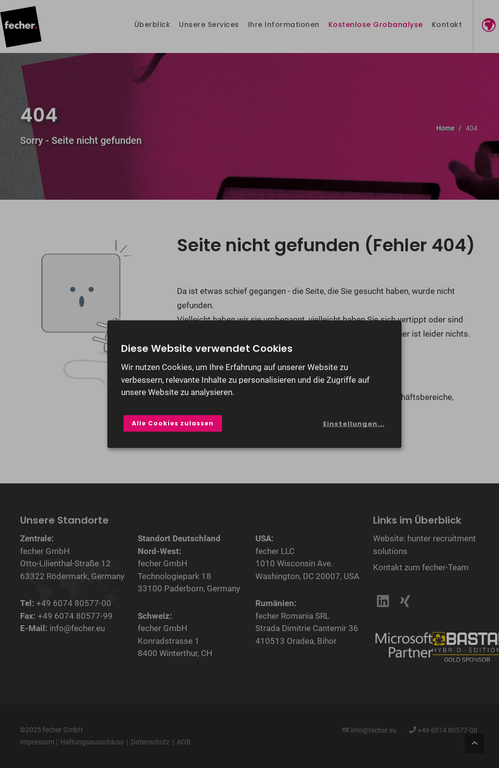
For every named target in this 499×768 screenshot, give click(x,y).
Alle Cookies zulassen (173, 423)
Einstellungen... (354, 423)
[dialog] (254, 384)
